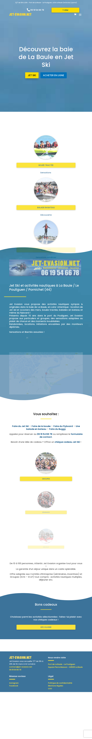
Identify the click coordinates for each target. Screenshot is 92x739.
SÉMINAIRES (46, 510)
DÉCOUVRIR (45, 627)
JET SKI (33, 74)
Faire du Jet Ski (20, 426)
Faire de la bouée (41, 426)
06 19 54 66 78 (37, 10)
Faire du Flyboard (63, 426)
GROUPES (46, 474)
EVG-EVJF (46, 545)
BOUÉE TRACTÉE (46, 243)
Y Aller (65, 10)
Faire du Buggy (57, 429)
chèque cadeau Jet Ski (67, 441)
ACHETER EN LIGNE (53, 74)
